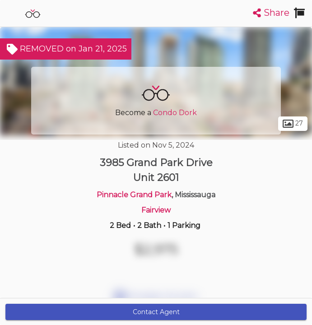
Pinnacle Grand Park (134, 194)
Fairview (156, 210)
